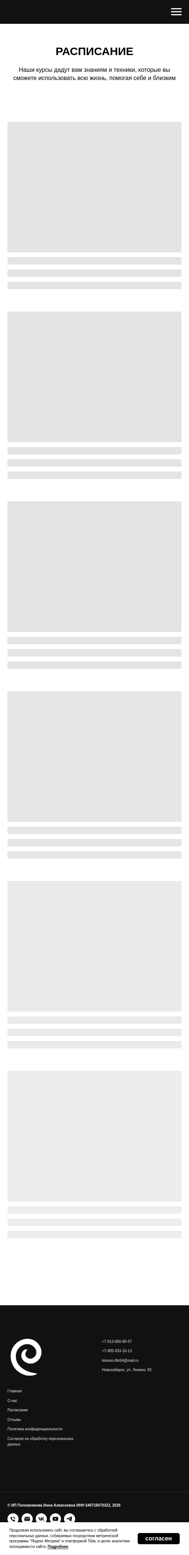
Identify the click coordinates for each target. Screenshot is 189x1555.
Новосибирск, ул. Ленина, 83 (126, 1370)
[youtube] (55, 1518)
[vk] (41, 1518)
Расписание (17, 1410)
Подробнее (58, 1547)
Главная (14, 1391)
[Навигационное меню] (176, 12)
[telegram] (69, 1518)
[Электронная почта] (27, 1518)
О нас (12, 1401)
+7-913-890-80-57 (117, 1342)
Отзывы (14, 1420)
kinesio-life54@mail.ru (120, 1360)
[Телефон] (13, 1518)
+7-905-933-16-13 (117, 1351)
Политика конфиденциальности (35, 1429)
